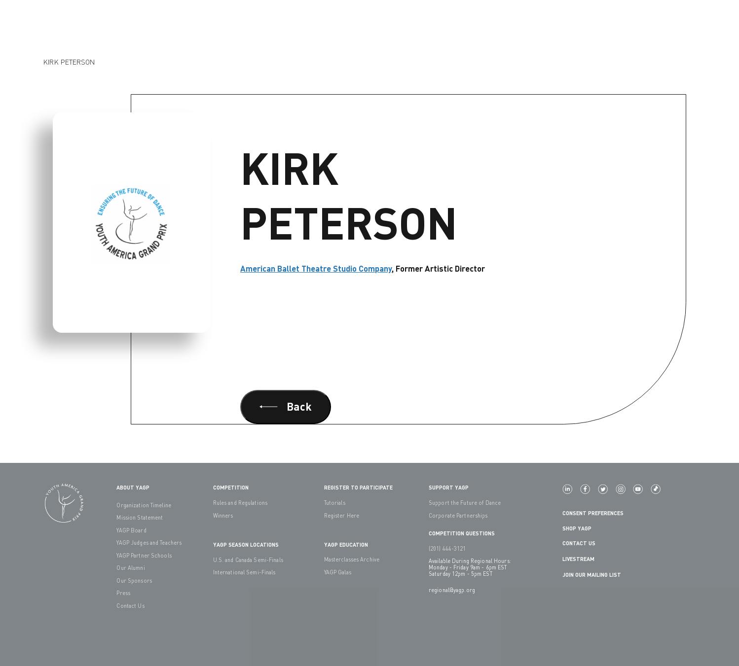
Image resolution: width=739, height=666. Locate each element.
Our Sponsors (133, 580)
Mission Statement (139, 517)
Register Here (342, 515)
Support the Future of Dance (465, 502)
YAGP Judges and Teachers (149, 542)
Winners (223, 515)
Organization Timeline (143, 505)
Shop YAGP (576, 528)
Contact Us (130, 605)
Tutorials (334, 502)
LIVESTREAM (582, 559)
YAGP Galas (337, 572)
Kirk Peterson (69, 62)
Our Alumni (130, 567)
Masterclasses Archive (352, 559)
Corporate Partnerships (458, 515)
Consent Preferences (593, 513)
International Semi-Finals (244, 572)
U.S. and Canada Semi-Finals (248, 560)
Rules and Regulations (240, 502)
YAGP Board (131, 530)
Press (123, 593)
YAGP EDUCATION (346, 544)
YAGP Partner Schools (143, 555)
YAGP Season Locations (246, 544)
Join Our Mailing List (591, 574)
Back (285, 406)
